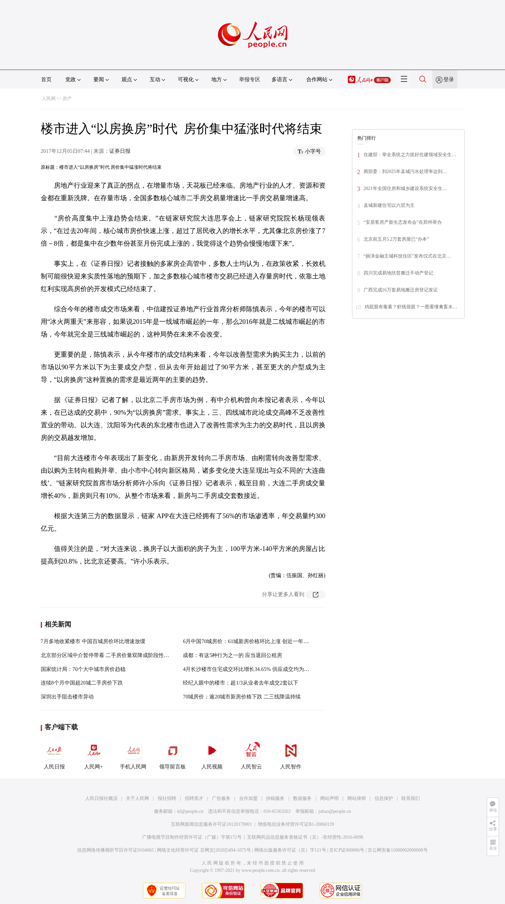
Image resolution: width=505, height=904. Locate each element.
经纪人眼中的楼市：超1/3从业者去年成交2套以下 (240, 683)
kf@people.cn (190, 811)
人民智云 (251, 754)
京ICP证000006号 (346, 850)
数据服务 (302, 798)
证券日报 (119, 151)
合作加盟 (248, 798)
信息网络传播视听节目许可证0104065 (115, 850)
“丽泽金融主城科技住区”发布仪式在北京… (407, 256)
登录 (448, 79)
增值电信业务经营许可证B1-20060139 (296, 824)
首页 (46, 79)
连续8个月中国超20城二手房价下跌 (82, 683)
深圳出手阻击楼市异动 (67, 696)
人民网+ (93, 754)
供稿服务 (275, 798)
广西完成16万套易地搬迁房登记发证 (401, 289)
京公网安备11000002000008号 (398, 850)
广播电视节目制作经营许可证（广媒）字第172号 (192, 837)
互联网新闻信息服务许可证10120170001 (211, 824)
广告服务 (221, 798)
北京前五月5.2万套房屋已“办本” (396, 239)
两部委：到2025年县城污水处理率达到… (405, 171)
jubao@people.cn (335, 811)
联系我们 (410, 798)
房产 (67, 98)
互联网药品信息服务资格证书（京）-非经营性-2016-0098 (305, 837)
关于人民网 (137, 798)
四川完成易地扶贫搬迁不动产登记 (398, 273)
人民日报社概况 (101, 798)
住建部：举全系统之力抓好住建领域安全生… (410, 154)
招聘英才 (194, 798)
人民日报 (54, 754)
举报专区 (249, 79)
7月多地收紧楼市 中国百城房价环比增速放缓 (93, 641)
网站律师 (356, 798)
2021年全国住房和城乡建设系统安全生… (405, 188)
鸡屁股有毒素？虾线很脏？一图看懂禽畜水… (411, 306)
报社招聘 (167, 798)
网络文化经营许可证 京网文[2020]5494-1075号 (204, 850)
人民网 (49, 98)
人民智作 (290, 754)
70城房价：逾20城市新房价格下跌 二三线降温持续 (242, 696)
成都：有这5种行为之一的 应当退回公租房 (232, 655)
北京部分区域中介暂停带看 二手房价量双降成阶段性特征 (108, 655)
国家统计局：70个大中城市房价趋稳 (83, 669)
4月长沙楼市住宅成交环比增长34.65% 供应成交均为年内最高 (254, 669)
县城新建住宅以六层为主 (389, 205)
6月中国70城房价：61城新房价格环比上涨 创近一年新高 (248, 641)
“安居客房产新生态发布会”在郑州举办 (403, 222)
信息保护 (384, 798)
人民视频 (212, 754)
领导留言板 (172, 754)
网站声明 (329, 798)
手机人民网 (133, 754)
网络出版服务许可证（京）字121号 (290, 850)
